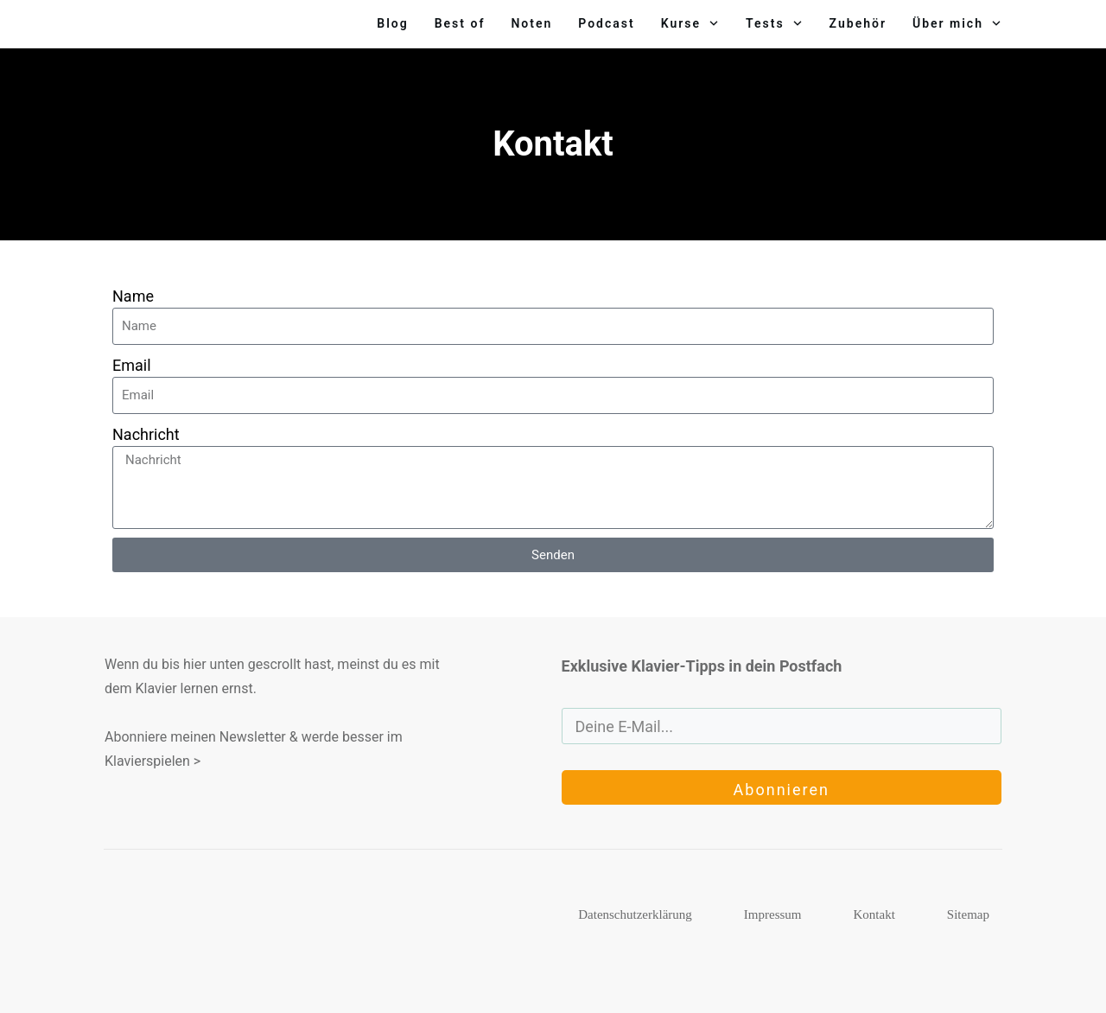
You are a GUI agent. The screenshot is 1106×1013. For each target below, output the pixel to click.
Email (131, 365)
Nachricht (146, 434)
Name (133, 296)
